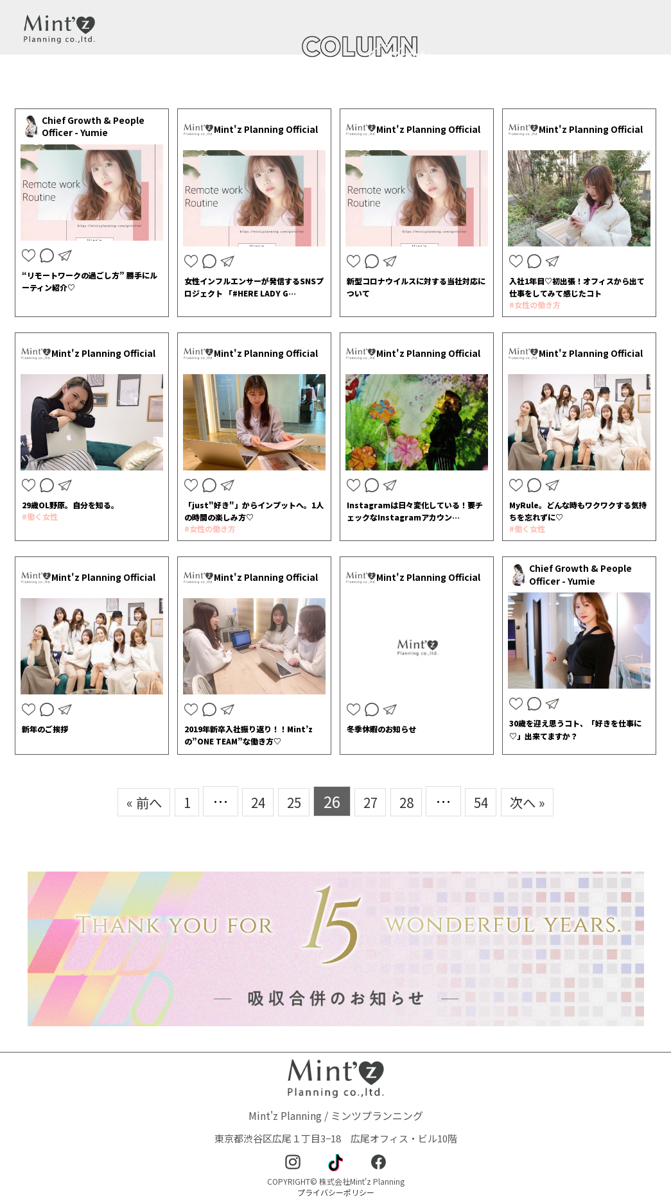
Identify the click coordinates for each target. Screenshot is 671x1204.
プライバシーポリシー (335, 1192)
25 (291, 801)
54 (491, 801)
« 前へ (127, 801)
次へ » (544, 801)
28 (412, 801)
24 (250, 801)
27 (371, 801)
